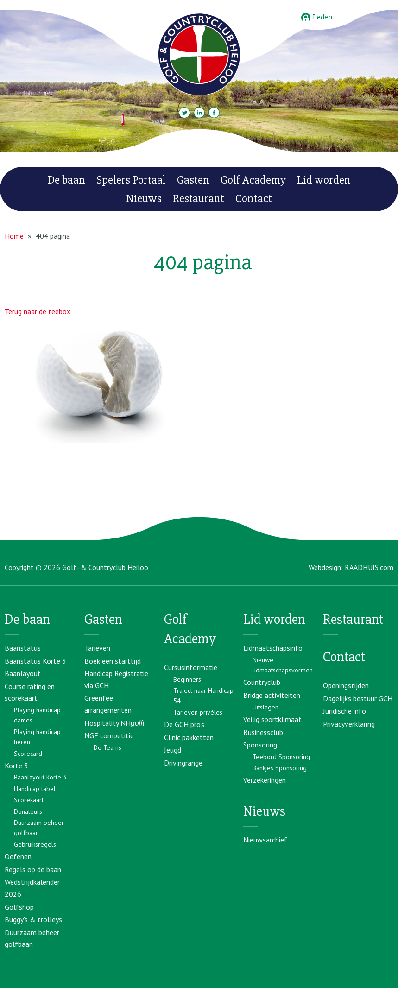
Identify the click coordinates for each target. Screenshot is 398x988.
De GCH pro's (184, 724)
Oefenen (18, 856)
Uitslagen (265, 707)
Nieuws (144, 198)
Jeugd (172, 749)
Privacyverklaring (349, 723)
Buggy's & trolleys (33, 919)
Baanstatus (23, 647)
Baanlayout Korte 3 (40, 777)
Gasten (193, 180)
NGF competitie (109, 735)
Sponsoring (260, 744)
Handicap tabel (35, 789)
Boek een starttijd (112, 660)
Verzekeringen (264, 780)
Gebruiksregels (35, 844)
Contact (253, 198)
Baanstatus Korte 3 (35, 660)
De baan (66, 180)
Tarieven (97, 647)
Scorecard (28, 753)
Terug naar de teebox (37, 311)
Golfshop (19, 907)
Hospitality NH (114, 723)
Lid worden (324, 180)
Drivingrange (183, 762)
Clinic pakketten (189, 737)
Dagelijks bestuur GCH (357, 698)
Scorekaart (29, 800)
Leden (316, 17)
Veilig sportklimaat (272, 719)
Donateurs (28, 811)
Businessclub (263, 732)
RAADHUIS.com (369, 567)
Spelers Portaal (131, 180)
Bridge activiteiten (271, 695)
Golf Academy (253, 180)
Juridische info (344, 711)
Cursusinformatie (190, 667)
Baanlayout (23, 673)
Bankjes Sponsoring (280, 768)
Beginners (187, 679)
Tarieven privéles (197, 712)
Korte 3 (16, 765)
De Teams (107, 747)
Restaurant (198, 198)
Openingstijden (346, 685)
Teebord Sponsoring (281, 757)
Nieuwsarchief (265, 839)
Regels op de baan (33, 869)
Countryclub (261, 682)
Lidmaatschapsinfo (273, 647)
